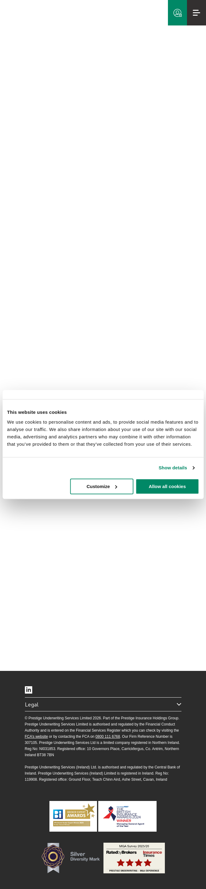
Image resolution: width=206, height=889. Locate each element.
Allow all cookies (167, 486)
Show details (173, 467)
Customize (102, 486)
